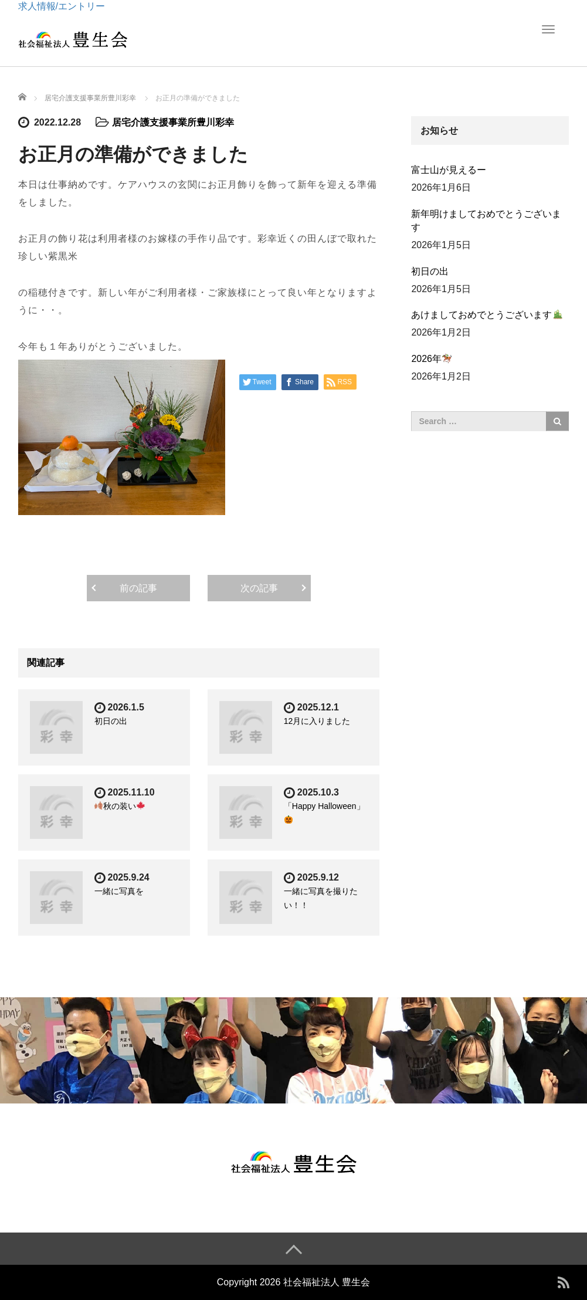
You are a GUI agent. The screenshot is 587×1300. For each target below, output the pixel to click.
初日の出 (110, 721)
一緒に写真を (119, 891)
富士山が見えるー (448, 170)
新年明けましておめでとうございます (486, 220)
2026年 (431, 359)
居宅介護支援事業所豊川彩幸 (173, 122)
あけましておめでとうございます (486, 315)
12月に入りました (317, 721)
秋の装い (119, 806)
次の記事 (259, 588)
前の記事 (138, 588)
